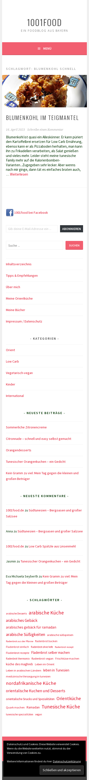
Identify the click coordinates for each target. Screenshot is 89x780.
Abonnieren (71, 229)
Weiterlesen (19, 174)
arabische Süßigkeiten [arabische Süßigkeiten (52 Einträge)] (25, 634)
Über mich (13, 287)
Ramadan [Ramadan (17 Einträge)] (33, 707)
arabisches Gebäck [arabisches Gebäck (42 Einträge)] (21, 620)
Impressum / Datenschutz (24, 321)
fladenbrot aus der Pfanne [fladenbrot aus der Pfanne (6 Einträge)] (19, 641)
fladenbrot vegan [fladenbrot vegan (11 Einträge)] (42, 658)
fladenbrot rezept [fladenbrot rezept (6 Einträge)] (64, 647)
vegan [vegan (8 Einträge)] (38, 714)
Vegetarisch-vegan (19, 373)
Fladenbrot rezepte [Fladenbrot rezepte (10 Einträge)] (17, 653)
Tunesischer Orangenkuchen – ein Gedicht (36, 461)
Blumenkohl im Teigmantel (42, 117)
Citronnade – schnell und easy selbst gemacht (38, 439)
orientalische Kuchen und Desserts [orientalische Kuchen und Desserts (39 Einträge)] (35, 690)
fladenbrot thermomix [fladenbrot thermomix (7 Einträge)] (18, 658)
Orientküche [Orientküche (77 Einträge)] (68, 698)
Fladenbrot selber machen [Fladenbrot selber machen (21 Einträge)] (50, 652)
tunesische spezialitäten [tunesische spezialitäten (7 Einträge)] (19, 714)
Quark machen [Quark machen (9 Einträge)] (15, 707)
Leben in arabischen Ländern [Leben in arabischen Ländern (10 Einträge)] (23, 670)
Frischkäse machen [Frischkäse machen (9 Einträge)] (67, 658)
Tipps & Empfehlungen (22, 275)
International (15, 396)
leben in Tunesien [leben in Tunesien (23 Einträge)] (56, 670)
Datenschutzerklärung (67, 761)
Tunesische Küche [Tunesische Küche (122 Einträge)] (61, 706)
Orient (10, 350)
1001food (44, 22)
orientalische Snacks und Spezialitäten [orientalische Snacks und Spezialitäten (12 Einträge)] (30, 699)
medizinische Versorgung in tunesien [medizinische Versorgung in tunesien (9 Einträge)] (28, 676)
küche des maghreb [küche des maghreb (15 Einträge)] (19, 664)
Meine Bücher (15, 310)
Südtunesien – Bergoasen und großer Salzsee (50, 531)
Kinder (10, 384)
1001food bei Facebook (27, 212)
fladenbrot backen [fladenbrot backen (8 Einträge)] (46, 641)
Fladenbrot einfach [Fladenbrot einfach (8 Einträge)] (17, 647)
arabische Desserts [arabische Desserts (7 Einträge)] (16, 613)
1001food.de (15, 510)
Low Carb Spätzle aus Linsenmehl (52, 546)
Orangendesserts (18, 450)
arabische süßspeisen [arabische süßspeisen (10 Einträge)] (60, 635)
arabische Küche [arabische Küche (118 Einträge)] (46, 612)
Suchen (74, 245)
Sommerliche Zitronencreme (26, 427)
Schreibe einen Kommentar (45, 129)
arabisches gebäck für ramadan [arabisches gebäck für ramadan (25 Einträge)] (31, 627)
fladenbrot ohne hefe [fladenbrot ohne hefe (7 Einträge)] (42, 647)
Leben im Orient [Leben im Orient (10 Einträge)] (44, 664)
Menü (47, 48)
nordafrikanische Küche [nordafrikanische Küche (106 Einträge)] (31, 683)
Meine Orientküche (19, 298)
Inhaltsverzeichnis (19, 264)
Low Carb (12, 361)
